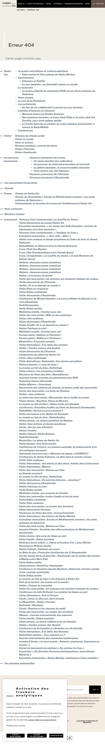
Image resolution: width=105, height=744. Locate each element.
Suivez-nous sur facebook (46, 727)
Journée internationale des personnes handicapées (48, 638)
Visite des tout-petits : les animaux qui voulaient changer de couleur (58, 278)
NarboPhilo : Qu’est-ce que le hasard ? (41, 410)
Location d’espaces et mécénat (36, 110)
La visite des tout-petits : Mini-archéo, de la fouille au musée (54, 397)
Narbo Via (21, 3)
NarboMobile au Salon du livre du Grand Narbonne (48, 245)
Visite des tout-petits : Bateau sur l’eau (42, 470)
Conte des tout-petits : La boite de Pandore (44, 391)
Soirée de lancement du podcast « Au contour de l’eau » (51, 648)
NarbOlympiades (29, 305)
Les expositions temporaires (20, 182)
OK (94, 689)
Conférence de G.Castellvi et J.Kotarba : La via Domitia (50, 628)
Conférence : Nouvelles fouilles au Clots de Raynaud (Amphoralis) (57, 407)
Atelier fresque (27, 430)
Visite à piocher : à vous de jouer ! (38, 364)
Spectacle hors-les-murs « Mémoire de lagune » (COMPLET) (53, 453)
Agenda (48, 3)
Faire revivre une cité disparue (51, 170)
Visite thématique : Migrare (35, 466)
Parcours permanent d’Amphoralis (49, 177)
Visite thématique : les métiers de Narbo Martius (47, 516)
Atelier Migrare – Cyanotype (35, 384)
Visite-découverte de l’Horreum (37, 282)
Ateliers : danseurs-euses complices (40, 262)
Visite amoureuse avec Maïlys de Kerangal (43, 414)
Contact (8, 722)
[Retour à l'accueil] (9, 4)
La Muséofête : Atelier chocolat (37, 602)
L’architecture (26, 77)
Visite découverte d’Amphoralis (37, 295)
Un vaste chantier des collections (53, 161)
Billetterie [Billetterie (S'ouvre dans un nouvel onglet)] (100, 3)
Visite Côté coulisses (31, 460)
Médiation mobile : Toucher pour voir (40, 311)
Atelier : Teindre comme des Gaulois (40, 625)
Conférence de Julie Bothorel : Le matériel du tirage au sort (53, 592)
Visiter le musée (24, 139)
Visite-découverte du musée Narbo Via (41, 222)
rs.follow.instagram (55, 727)
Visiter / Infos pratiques (35, 3)
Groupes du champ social (30, 135)
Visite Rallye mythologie (33, 292)
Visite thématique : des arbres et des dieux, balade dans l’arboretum (59, 463)
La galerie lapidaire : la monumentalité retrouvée (62, 167)
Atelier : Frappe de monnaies (35, 585)
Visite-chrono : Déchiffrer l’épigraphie (41, 565)
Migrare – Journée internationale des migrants (45, 615)
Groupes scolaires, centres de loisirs (36, 145)
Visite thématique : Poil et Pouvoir (38, 595)
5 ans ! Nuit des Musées (33, 249)
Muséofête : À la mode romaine (37, 341)
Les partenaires (27, 104)
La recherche (25, 87)
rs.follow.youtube (59, 727)
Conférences (25, 130)
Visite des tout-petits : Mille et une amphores (45, 315)
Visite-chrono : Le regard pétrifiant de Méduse (46, 420)
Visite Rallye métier (30, 562)
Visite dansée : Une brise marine (37, 443)
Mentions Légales (14, 214)
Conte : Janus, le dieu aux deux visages (41, 598)
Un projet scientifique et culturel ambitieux (43, 71)
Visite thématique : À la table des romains (43, 344)
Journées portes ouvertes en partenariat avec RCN (48, 377)
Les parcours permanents (11, 159)
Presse (87, 3)
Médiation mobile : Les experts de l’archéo (43, 493)
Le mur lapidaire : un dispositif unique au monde (50, 84)
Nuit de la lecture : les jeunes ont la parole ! (44, 582)
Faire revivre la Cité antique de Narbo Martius (48, 74)
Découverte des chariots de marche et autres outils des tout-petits (58, 387)
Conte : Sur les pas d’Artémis (36, 427)
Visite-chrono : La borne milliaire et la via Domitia (47, 621)
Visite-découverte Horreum (35, 509)
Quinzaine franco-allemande (35, 381)
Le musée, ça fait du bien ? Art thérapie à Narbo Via (49, 578)
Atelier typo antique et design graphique (42, 423)
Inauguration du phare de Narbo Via (39, 354)
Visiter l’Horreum (25, 149)
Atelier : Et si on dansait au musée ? (39, 285)
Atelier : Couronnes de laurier (36, 275)
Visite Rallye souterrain (32, 499)
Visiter (7, 135)
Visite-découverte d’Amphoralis (37, 483)
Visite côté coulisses (31, 318)
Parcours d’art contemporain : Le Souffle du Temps (48, 219)
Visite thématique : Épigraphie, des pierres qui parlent (50, 361)
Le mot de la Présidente (32, 100)
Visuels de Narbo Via (27, 193)
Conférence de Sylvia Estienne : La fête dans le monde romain (55, 456)
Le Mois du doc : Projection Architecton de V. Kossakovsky (53, 552)
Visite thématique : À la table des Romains (43, 631)
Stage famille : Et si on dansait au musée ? (43, 325)
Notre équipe (25, 97)
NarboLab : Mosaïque (31, 605)
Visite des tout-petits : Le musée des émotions (46, 506)
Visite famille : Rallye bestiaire (36, 539)
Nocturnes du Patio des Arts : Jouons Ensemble (46, 512)
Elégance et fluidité (33, 81)
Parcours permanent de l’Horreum (49, 174)
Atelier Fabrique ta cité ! (33, 328)
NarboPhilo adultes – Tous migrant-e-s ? (42, 634)
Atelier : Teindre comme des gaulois (39, 348)
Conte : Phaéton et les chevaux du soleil (42, 608)
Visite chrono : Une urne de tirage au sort (42, 536)
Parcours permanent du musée (47, 157)
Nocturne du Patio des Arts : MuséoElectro (43, 374)
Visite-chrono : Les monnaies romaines (41, 371)
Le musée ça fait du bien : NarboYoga (40, 367)
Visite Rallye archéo (30, 308)
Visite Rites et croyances (33, 288)
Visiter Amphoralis (25, 152)
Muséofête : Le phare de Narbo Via (39, 440)
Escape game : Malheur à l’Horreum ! (40, 334)
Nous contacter (13, 208)
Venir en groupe (24, 142)
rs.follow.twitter (50, 727)
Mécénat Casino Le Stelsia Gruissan (43, 114)
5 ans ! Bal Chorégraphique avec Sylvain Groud (46, 252)
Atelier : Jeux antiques (32, 394)
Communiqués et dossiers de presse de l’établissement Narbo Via (53, 203)
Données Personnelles (45, 721)
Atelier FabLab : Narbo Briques (36, 433)
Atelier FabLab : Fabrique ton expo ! (39, 549)
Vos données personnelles (19, 663)
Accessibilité (58, 3)
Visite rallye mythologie (32, 358)
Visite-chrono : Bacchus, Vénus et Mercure (43, 400)
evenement (9, 219)
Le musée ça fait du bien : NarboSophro (42, 417)
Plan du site (64, 721)
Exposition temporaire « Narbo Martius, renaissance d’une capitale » (59, 658)
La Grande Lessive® (30, 473)
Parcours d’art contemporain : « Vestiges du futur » (48, 232)
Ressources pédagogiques (74, 3)
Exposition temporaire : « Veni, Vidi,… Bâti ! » (45, 236)
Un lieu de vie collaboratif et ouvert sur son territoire (52, 107)
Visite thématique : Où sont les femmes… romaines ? (49, 480)
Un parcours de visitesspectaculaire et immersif (62, 164)
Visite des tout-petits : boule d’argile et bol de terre (49, 496)
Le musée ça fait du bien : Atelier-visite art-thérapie (49, 404)
